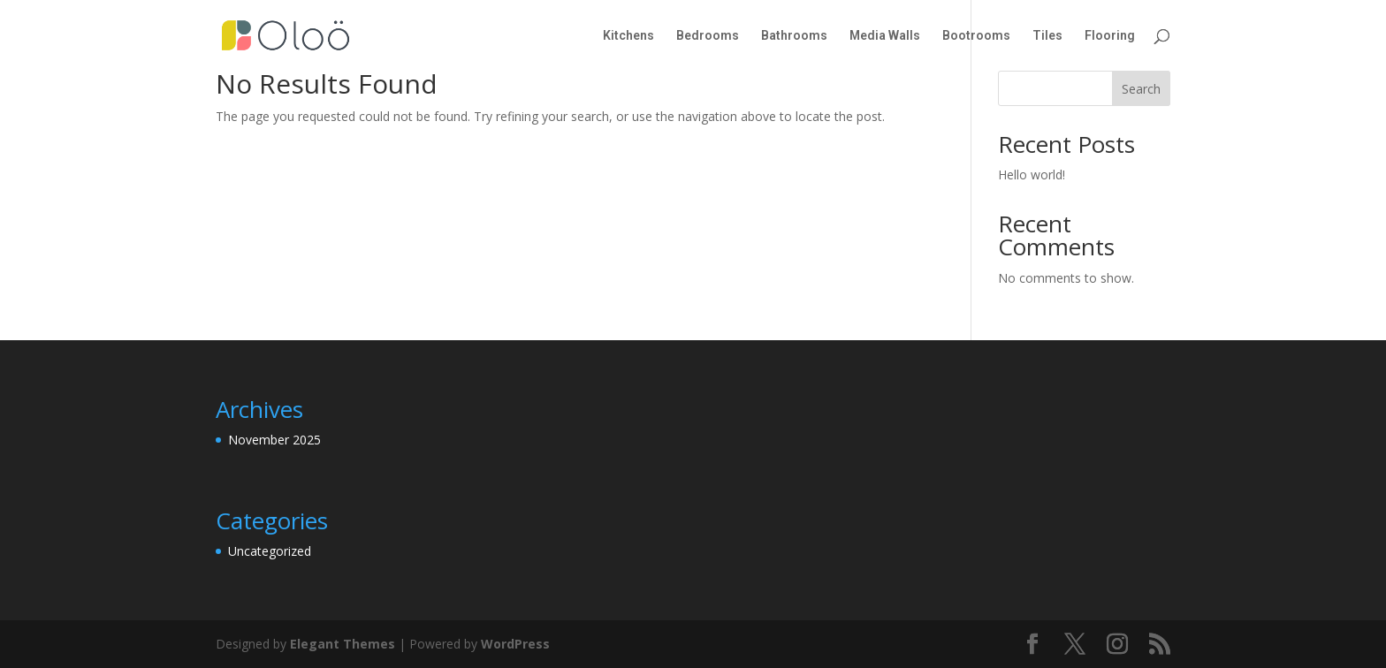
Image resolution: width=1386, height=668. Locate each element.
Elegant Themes (342, 643)
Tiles (1047, 35)
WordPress (515, 643)
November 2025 (274, 439)
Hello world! (1031, 174)
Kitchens (628, 35)
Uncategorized (269, 551)
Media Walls (884, 35)
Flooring (1110, 35)
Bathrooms (794, 35)
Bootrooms (976, 35)
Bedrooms (707, 35)
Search (1141, 88)
